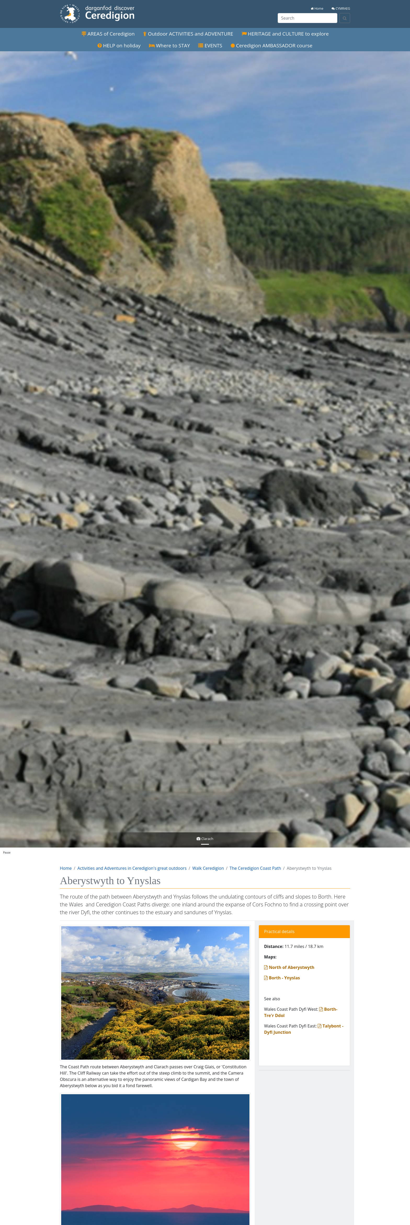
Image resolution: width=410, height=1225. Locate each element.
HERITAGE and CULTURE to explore (285, 33)
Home (317, 8)
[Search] (344, 18)
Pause (6, 852)
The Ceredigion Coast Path (255, 868)
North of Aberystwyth (289, 967)
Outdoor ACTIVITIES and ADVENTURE (188, 33)
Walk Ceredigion (208, 868)
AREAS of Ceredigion (108, 33)
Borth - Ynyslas (282, 978)
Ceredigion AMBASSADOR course (271, 45)
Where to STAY (169, 45)
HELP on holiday (119, 45)
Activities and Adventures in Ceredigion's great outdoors (131, 868)
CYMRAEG (341, 8)
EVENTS (210, 45)
